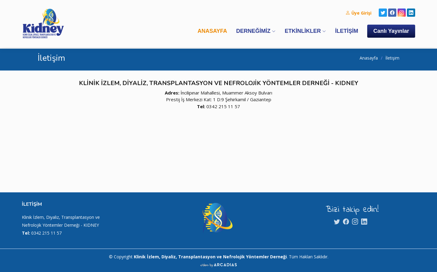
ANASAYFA (212, 31)
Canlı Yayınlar (391, 31)
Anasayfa (369, 58)
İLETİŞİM (346, 31)
